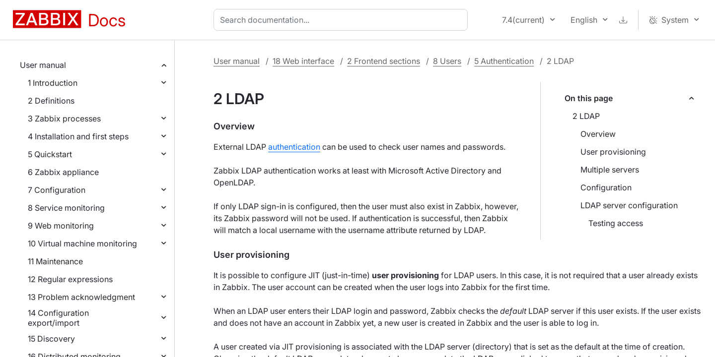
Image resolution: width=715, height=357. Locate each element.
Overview (598, 134)
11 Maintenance (55, 261)
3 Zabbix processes (64, 118)
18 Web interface (303, 61)
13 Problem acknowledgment (81, 297)
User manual (43, 65)
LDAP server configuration (629, 205)
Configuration (606, 187)
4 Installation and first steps (78, 136)
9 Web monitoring (61, 226)
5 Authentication (504, 61)
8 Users (447, 61)
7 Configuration (56, 190)
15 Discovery (51, 339)
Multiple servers (609, 170)
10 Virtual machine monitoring (82, 243)
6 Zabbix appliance (63, 172)
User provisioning (613, 152)
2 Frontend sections (383, 61)
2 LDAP (586, 116)
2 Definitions (51, 101)
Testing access (615, 223)
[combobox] (343, 19)
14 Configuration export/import (58, 318)
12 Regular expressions (70, 279)
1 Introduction (52, 83)
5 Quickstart (50, 154)
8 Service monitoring (66, 208)
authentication (294, 147)
